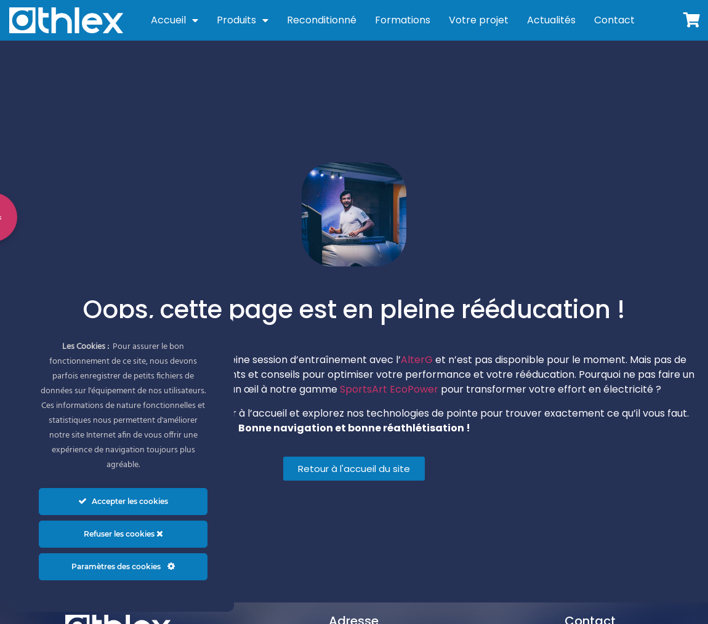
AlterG (417, 360)
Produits (242, 20)
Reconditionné (321, 20)
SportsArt (363, 389)
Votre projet (479, 20)
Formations (402, 20)
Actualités (551, 20)
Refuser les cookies (123, 533)
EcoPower (414, 389)
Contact (614, 20)
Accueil (174, 20)
